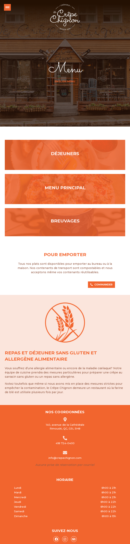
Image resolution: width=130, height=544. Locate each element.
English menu (65, 78)
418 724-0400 (65, 432)
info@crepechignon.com (65, 447)
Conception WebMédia (109, 540)
